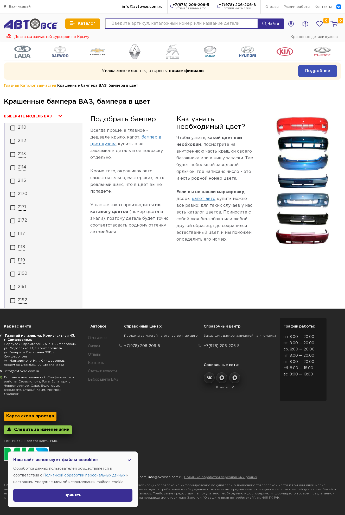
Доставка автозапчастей (25, 377)
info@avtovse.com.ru (142, 6)
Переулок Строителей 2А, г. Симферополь (39, 344)
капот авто (203, 199)
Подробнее (317, 71)
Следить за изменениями (37, 429)
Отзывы (272, 6)
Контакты (323, 6)
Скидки (94, 346)
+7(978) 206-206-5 (190, 7)
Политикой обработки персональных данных (84, 475)
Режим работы (297, 6)
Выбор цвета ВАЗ (103, 379)
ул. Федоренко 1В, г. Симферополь (33, 348)
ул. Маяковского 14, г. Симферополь (34, 360)
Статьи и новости (102, 371)
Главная (11, 85)
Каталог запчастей (38, 85)
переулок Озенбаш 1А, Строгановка (34, 364)
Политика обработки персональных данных (220, 477)
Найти (270, 24)
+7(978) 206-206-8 (237, 7)
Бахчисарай (17, 6)
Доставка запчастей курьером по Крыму (47, 37)
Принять (73, 495)
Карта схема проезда (30, 416)
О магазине (97, 338)
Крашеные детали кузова (314, 37)
